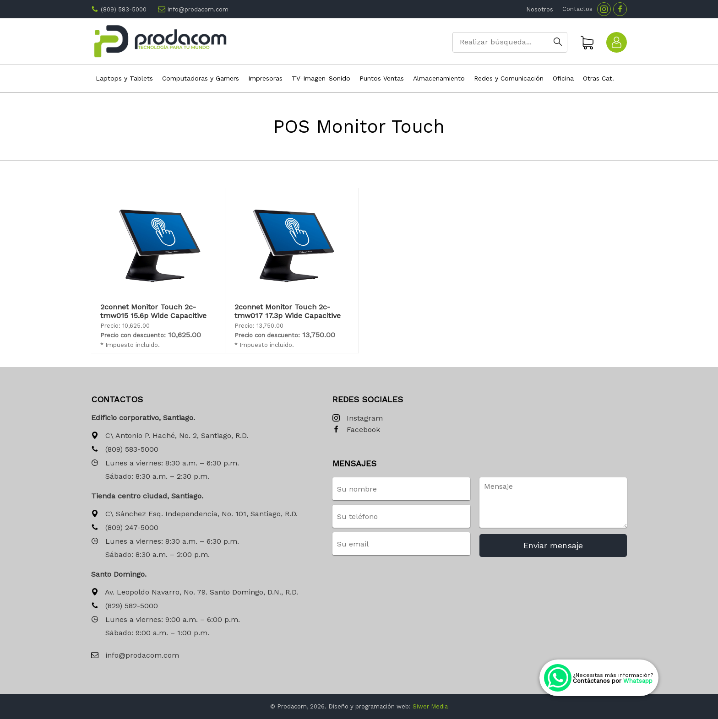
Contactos (577, 8)
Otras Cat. (598, 78)
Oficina (563, 78)
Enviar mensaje (553, 545)
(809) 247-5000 (124, 528)
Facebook (356, 430)
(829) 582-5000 (124, 606)
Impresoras (265, 78)
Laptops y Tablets (124, 78)
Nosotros (539, 9)
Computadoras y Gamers (200, 78)
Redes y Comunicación (509, 78)
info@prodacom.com (198, 9)
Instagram (357, 418)
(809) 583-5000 (124, 9)
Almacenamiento (439, 78)
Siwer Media (430, 706)
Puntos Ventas (381, 78)
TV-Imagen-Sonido (321, 78)
